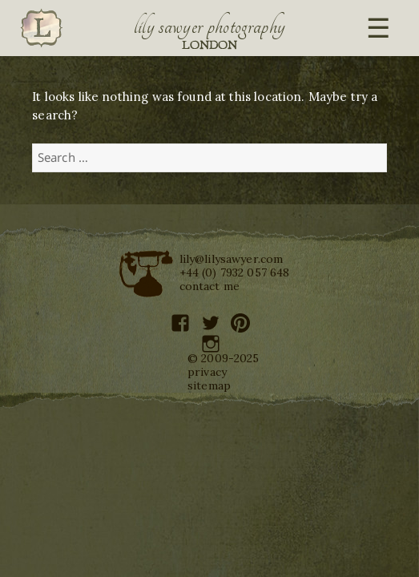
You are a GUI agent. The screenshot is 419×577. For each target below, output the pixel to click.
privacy (207, 372)
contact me (209, 286)
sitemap (209, 385)
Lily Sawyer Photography (210, 26)
